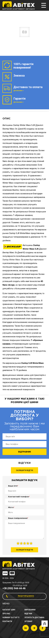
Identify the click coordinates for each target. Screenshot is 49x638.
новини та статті (11, 617)
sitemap (28, 621)
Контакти (7, 621)
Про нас (6, 614)
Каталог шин (9, 610)
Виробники (29, 610)
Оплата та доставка (34, 617)
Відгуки (28, 614)
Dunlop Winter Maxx (11, 259)
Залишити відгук (24, 470)
